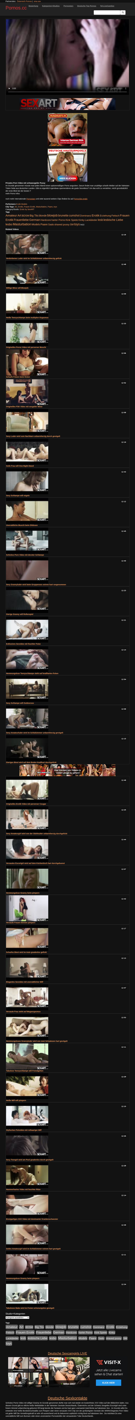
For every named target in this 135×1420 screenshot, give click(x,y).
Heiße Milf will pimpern (16, 1100)
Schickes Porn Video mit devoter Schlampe (25, 555)
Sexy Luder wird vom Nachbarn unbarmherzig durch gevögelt (33, 436)
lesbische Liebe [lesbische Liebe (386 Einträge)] (113, 219)
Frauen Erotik (29, 207)
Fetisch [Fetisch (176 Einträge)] (115, 215)
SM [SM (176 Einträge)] (72, 224)
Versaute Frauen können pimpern (20, 923)
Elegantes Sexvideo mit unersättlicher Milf (24, 982)
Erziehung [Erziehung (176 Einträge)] (105, 215)
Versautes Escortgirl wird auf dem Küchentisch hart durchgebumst (35, 863)
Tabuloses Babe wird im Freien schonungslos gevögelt (30, 1308)
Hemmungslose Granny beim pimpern (22, 893)
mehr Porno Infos (13, 193)
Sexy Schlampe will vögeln (18, 496)
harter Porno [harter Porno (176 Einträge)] (58, 220)
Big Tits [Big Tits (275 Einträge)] (34, 215)
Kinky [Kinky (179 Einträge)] (81, 220)
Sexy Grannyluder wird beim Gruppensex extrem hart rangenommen (36, 585)
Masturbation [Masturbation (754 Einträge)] (22, 224)
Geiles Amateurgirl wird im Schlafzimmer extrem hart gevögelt (33, 1249)
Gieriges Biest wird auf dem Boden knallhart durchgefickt (31, 762)
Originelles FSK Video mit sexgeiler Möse (24, 407)
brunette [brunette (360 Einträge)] (63, 215)
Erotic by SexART (27, 209)
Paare (50, 207)
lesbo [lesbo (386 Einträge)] (9, 224)
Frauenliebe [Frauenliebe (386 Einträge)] (21, 219)
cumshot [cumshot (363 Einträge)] (74, 215)
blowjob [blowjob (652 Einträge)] (52, 215)
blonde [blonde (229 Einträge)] (43, 215)
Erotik (20, 207)
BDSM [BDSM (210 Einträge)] (25, 215)
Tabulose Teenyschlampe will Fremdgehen (24, 1071)
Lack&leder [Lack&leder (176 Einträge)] (91, 220)
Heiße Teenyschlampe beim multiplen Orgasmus (27, 318)
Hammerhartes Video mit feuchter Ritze (23, 1189)
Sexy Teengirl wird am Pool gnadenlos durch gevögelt (29, 1160)
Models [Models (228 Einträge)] (36, 224)
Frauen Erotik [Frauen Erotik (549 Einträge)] (25, 1332)
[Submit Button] (123, 12)
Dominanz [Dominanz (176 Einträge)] (85, 215)
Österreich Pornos (24, 1)
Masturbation (41, 207)
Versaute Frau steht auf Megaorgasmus (23, 1012)
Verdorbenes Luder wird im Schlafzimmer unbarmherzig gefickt (34, 258)
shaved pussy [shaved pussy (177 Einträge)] (61, 224)
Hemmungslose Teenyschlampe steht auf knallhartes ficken (32, 673)
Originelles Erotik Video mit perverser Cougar (26, 804)
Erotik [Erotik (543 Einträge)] (95, 215)
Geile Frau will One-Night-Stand (20, 466)
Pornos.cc (16, 8)
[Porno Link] (67, 104)
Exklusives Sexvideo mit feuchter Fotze (23, 644)
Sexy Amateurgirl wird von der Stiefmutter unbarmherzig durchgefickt (36, 834)
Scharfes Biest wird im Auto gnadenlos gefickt (26, 952)
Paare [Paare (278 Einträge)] (44, 224)
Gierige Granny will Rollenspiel (19, 614)
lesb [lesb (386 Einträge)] (100, 219)
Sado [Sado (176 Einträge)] (51, 224)
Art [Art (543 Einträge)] (19, 215)
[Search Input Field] (107, 12)
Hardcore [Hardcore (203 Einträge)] (45, 220)
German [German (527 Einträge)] (34, 219)
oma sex (37, 1)
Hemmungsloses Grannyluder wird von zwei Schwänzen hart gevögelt (37, 1041)
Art (16, 207)
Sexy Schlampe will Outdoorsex (20, 703)
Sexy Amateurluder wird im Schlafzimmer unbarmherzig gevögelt (34, 733)
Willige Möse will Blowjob (17, 288)
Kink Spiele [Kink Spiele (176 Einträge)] (72, 220)
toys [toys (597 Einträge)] (77, 224)
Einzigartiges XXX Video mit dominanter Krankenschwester (32, 1219)
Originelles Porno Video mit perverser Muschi (26, 347)
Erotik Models (21, 204)
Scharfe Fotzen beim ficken (18, 377)
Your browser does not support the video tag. (67, 57)
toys (55, 207)
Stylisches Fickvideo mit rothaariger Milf (23, 1130)
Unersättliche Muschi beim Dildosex (22, 525)
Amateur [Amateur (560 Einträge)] (11, 215)
